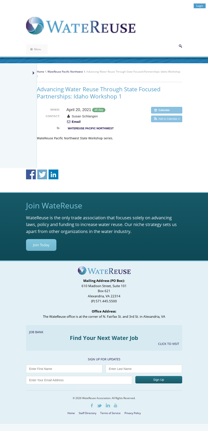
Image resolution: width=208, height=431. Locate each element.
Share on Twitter (42, 174)
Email (73, 121)
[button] (166, 119)
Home (40, 71)
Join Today (41, 245)
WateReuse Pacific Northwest (65, 71)
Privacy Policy (132, 413)
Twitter (99, 405)
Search (180, 46)
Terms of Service (110, 413)
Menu (35, 49)
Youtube (115, 405)
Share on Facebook (31, 174)
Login (199, 5)
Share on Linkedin (53, 174)
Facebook (92, 405)
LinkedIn (108, 405)
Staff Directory (87, 413)
